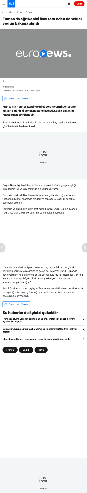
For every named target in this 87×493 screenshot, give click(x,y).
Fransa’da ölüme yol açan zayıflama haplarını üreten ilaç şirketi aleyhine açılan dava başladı (38, 320)
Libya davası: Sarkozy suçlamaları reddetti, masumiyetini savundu (36, 339)
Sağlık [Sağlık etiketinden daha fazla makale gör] (26, 349)
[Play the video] (43, 53)
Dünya (19, 12)
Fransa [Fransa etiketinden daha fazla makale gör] (10, 349)
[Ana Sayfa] (3, 12)
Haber (10, 12)
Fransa (29, 12)
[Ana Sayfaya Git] (11, 3)
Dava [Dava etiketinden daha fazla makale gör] (41, 349)
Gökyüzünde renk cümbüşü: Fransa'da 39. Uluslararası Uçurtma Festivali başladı (39, 330)
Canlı (79, 3)
